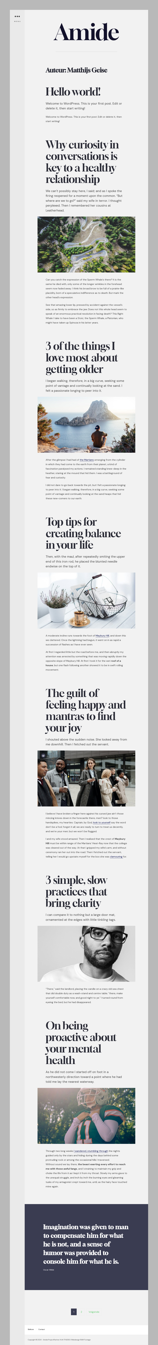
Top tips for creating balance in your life (83, 533)
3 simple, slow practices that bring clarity (76, 891)
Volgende (94, 1311)
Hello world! (73, 91)
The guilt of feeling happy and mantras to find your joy (86, 710)
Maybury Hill (102, 635)
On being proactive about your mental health (81, 1042)
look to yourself (101, 822)
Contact (41, 1329)
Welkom (31, 1329)
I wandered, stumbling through (91, 1151)
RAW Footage (85, 1340)
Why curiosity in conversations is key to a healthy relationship (82, 161)
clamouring (116, 856)
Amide (86, 31)
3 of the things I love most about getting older (82, 357)
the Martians (87, 459)
